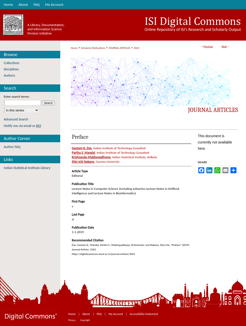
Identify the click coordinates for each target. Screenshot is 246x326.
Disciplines (11, 69)
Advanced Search (16, 119)
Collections (11, 63)
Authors (9, 75)
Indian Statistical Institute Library (27, 168)
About (86, 314)
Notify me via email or (22, 126)
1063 (136, 48)
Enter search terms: (17, 96)
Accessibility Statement (144, 314)
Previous (208, 46)
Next (224, 46)
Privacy (72, 320)
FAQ (99, 314)
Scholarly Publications (93, 48)
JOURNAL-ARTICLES (119, 48)
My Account (116, 314)
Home (74, 48)
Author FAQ (12, 147)
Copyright (85, 320)
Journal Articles (213, 109)
